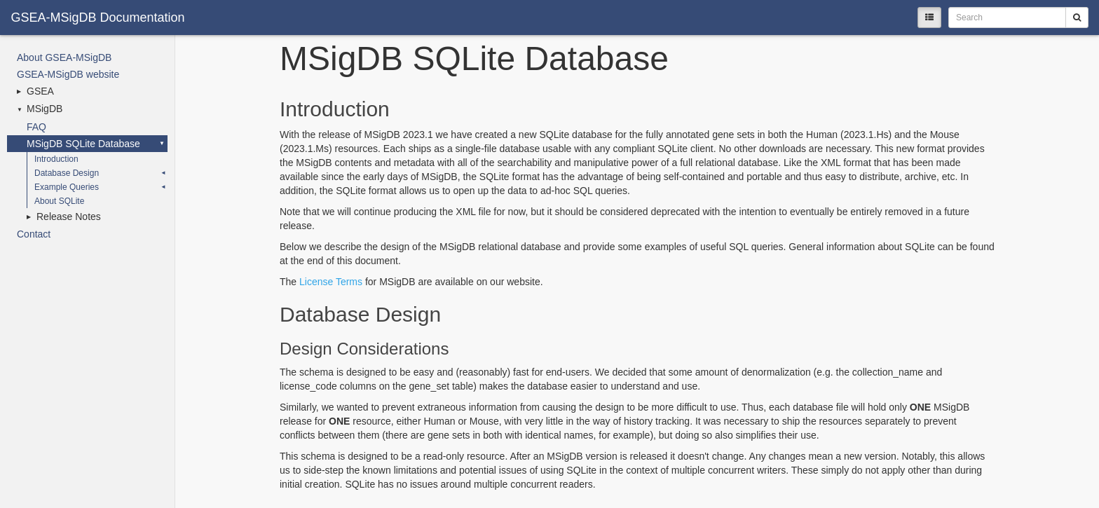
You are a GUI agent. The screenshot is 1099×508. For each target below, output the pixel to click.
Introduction (56, 159)
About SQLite (59, 201)
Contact (33, 234)
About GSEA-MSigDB (64, 57)
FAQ (36, 126)
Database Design (66, 173)
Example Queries (66, 187)
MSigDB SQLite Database (83, 143)
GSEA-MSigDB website (68, 74)
